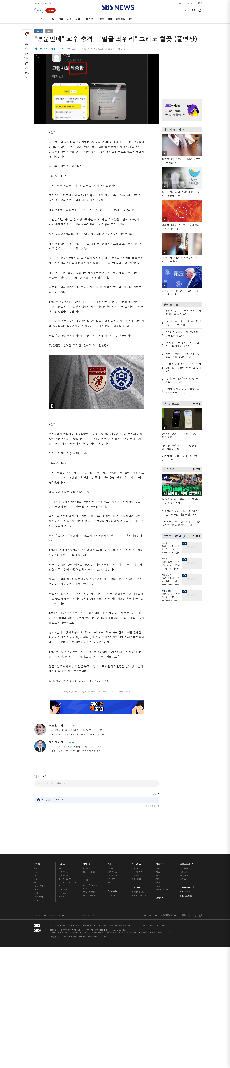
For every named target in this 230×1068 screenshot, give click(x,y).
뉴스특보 (62, 895)
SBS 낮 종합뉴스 (90, 894)
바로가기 (160, 862)
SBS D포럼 (186, 894)
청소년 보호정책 (164, 931)
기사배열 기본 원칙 (148, 931)
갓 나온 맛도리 (138, 891)
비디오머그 (136, 862)
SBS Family (150, 914)
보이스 (86, 887)
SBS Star (185, 890)
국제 (77, 19)
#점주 (186, 10)
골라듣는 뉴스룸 (90, 884)
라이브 (159, 874)
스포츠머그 (136, 867)
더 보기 (196, 403)
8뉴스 (44, 19)
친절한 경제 (112, 874)
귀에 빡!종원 (137, 871)
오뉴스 (61, 885)
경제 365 (111, 878)
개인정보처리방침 (86, 914)
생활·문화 (88, 19)
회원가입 (189, 3)
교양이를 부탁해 (139, 874)
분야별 (37, 862)
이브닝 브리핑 (89, 871)
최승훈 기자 (57, 725)
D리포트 (110, 881)
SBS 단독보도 (113, 871)
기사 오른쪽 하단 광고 (181, 632)
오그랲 (164, 543)
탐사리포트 (112, 889)
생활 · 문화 (39, 885)
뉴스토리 (62, 892)
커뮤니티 (184, 874)
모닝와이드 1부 (65, 874)
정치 (52, 19)
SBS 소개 (40, 914)
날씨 (158, 867)
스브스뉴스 (136, 886)
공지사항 (159, 897)
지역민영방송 (168, 914)
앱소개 (159, 881)
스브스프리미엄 (187, 862)
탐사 (109, 898)
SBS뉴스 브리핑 (90, 891)
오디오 (86, 879)
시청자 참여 (57, 914)
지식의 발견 (166, 575)
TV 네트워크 (39, 895)
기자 (158, 878)
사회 (69, 19)
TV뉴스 (132, 19)
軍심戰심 (87, 867)
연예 (110, 19)
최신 (36, 867)
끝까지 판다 (112, 894)
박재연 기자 (57, 741)
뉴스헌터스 (63, 871)
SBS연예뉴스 (187, 886)
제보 (158, 871)
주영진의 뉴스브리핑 (67, 881)
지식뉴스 (184, 867)
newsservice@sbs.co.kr (120, 929)
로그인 (178, 3)
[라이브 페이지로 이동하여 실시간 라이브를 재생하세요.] (50, 10)
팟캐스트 (184, 871)
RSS (158, 885)
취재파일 (120, 19)
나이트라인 (63, 888)
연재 (109, 862)
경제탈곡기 (166, 591)
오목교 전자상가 (139, 894)
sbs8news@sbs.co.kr (123, 924)
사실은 (110, 867)
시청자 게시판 (162, 888)
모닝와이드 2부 (65, 878)
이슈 (36, 899)
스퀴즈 (183, 878)
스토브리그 (136, 878)
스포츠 (100, 19)
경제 (61, 19)
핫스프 (164, 559)
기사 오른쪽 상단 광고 (181, 73)
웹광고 (71, 914)
